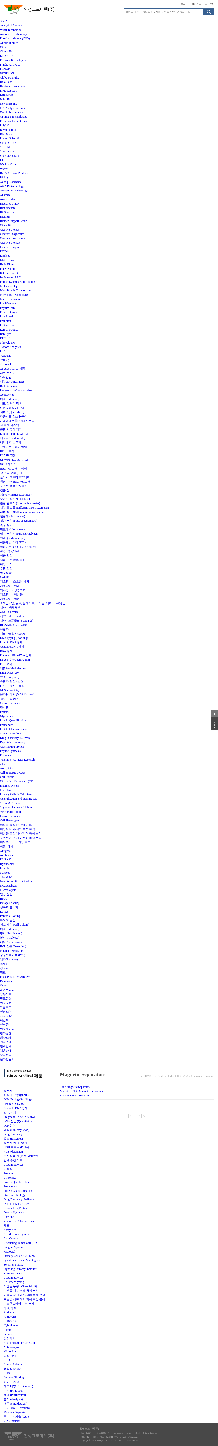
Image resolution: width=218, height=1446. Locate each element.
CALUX (5, 577)
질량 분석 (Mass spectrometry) (18, 520)
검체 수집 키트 (9, 698)
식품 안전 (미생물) (12, 559)
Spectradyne (7, 151)
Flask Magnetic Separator (75, 1095)
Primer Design (8, 312)
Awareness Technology (13, 34)
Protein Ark (6, 316)
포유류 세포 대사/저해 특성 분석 (20, 837)
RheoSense (6, 134)
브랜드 (4, 21)
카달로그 (6, 1007)
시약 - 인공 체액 (10, 607)
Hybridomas (7, 863)
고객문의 (209, 3)
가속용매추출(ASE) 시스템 (17, 420)
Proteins (4, 711)
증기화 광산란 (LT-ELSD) (16, 498)
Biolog (4, 177)
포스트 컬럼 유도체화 (14, 485)
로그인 (184, 3)
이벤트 (4, 1020)
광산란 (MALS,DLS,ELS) (16, 494)
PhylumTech (7, 307)
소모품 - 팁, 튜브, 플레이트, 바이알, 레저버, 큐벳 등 (33, 603)
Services (5, 872)
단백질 (4, 707)
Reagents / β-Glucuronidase (16, 390)
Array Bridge (7, 199)
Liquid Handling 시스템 (14, 433)
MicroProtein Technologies (16, 290)
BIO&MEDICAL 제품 (13, 624)
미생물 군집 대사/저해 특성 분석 (20, 833)
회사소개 (6, 1037)
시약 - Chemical (9, 611)
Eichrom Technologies (13, 60)
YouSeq (4, 359)
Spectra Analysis (9, 155)
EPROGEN (6, 55)
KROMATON (8, 94)
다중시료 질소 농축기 (14, 416)
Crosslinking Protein (12, 746)
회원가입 (196, 3)
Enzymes (5, 755)
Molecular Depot (10, 286)
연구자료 (6, 1002)
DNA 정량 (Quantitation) (15, 659)
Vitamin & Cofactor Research (17, 759)
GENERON (7, 73)
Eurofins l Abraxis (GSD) (15, 38)
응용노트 (6, 994)
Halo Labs (6, 81)
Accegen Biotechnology (14, 190)
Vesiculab (5, 355)
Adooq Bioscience (10, 181)
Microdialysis (8, 889)
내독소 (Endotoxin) (11, 942)
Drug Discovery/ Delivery (15, 737)
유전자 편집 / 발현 (11, 681)
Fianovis (5, 68)
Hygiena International (12, 86)
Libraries (5, 868)
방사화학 (6, 572)
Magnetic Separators (12, 950)
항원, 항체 (6, 846)
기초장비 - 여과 (10, 585)
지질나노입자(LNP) (12, 633)
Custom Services (10, 703)
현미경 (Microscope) (12, 538)
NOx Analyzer (8, 885)
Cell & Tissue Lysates (12, 772)
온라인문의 (7, 1059)
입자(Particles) (9, 959)
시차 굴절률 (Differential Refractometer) (24, 507)
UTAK (4, 351)
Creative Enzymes (10, 247)
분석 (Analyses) (9, 937)
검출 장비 (6, 490)
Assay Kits (6, 768)
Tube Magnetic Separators (75, 1086)
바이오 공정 (7, 920)
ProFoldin (6, 320)
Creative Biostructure (12, 238)
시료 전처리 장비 (11, 403)
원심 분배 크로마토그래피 (16, 481)
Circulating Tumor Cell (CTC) (17, 781)
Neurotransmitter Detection (16, 881)
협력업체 (6, 1046)
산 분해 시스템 (9, 425)
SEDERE (5, 147)
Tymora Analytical (11, 346)
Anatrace (5, 194)
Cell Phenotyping (10, 820)
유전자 (4, 629)
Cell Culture (7, 776)
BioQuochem (7, 207)
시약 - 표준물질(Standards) (16, 620)
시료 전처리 (7, 372)
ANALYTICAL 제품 (12, 368)
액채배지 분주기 (10, 442)
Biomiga (5, 216)
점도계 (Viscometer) (12, 529)
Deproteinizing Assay (12, 742)
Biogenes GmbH (9, 203)
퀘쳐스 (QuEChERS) (12, 381)
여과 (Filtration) (9, 399)
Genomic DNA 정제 (12, 646)
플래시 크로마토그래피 (15, 477)
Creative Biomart (10, 242)
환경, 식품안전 (9, 551)
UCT (3, 160)
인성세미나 (7, 1028)
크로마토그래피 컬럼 (13, 446)
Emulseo (5, 255)
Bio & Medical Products (14, 173)
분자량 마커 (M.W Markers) (17, 694)
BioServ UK (7, 212)
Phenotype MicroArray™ (15, 976)
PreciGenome (8, 303)
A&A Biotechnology (12, 186)
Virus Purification (10, 811)
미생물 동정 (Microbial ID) (16, 824)
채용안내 (6, 1050)
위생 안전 (6, 564)
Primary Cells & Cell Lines (16, 794)
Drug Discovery (9, 672)
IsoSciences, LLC (10, 277)
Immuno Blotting (10, 915)
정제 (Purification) (11, 933)
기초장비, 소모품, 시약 (14, 581)
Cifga (3, 47)
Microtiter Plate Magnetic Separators (81, 1091)
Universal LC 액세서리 (14, 459)
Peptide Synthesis (10, 750)
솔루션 (4, 963)
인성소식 (6, 1011)
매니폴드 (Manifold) (12, 438)
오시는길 (6, 1054)
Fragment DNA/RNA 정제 (15, 655)
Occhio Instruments (11, 112)
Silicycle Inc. (7, 342)
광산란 (4, 968)
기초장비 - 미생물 (11, 594)
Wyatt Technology (10, 29)
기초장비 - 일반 (10, 598)
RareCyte (5, 333)
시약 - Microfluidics (12, 616)
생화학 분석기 (9, 907)
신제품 (4, 1024)
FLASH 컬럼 (8, 455)
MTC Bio (5, 99)
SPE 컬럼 (6, 377)
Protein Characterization (14, 729)
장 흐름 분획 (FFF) (11, 472)
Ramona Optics (9, 329)
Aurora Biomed (9, 42)
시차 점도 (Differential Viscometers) (22, 511)
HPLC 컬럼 (7, 451)
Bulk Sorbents (8, 386)
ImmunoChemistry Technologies (19, 281)
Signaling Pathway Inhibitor (16, 807)
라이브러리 (7, 989)
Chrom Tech (7, 51)
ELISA (4, 911)
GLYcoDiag (7, 260)
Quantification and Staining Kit (18, 798)
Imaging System (9, 785)
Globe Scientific (9, 77)
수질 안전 (6, 568)
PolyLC (4, 125)
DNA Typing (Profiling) (14, 637)
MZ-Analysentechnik (12, 108)
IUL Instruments (9, 273)
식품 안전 (6, 555)
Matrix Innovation (10, 299)
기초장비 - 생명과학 (13, 590)
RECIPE (5, 338)
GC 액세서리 (8, 464)
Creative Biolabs (9, 229)
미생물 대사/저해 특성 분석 (17, 829)
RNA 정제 (6, 651)
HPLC (3, 898)
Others (4, 985)
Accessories (7, 394)
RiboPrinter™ (8, 981)
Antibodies (6, 855)
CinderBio (6, 225)
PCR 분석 (6, 664)
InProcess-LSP (8, 90)
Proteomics (6, 724)
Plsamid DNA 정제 (11, 642)
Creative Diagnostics (12, 233)
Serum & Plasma (10, 803)
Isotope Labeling (10, 902)
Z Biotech (6, 364)
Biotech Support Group (13, 220)
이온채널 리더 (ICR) (13, 542)
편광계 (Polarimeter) (12, 516)
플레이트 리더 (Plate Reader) (18, 546)
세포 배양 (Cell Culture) (14, 924)
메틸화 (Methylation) (13, 668)
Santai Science (8, 142)
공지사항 (6, 1015)
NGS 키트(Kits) (9, 690)
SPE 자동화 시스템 (12, 407)
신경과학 (6, 876)
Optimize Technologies (13, 116)
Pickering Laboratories (13, 121)
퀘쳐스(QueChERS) (12, 412)
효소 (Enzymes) (9, 677)
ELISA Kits (7, 859)
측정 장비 (6, 525)
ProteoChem (7, 325)
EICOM (4, 251)
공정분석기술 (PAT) (12, 955)
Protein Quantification (13, 720)
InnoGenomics (8, 268)
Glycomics (6, 716)
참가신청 (6, 1033)
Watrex (4, 168)
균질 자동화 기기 (11, 429)
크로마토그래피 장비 (13, 468)
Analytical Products (11, 25)
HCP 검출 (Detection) (13, 946)
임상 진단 (6, 894)
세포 (3, 763)
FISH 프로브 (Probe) (12, 685)
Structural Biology (11, 733)
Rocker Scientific (10, 138)
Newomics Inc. (9, 103)
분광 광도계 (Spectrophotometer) (20, 503)
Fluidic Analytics (10, 64)
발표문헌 (6, 998)
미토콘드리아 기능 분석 (15, 842)
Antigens (5, 850)
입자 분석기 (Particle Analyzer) (19, 533)
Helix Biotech (8, 264)
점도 (3, 972)
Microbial (5, 790)
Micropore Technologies (14, 294)
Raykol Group (8, 129)
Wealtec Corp (8, 164)
